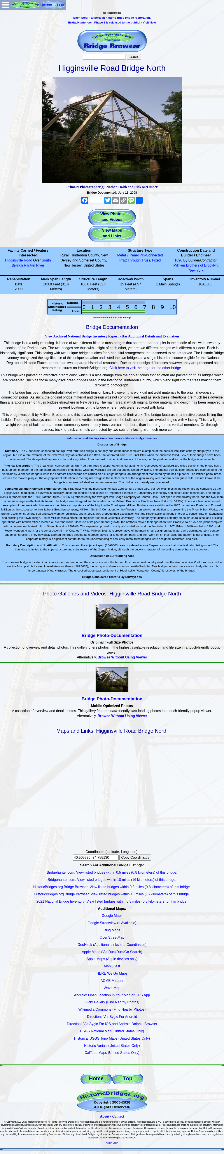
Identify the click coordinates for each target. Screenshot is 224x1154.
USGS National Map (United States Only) (112, 1031)
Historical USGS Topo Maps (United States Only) (112, 1038)
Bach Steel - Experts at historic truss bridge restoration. (112, 17)
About (104, 1116)
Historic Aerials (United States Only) (112, 1046)
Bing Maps (112, 930)
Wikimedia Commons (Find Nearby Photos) (112, 1009)
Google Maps (112, 916)
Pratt (123, 260)
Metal (121, 255)
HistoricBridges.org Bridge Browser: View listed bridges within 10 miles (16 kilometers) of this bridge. (112, 894)
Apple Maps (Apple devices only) (111, 959)
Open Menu (5, 5)
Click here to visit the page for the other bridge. (145, 368)
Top (127, 1078)
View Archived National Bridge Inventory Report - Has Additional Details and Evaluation (112, 336)
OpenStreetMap (112, 937)
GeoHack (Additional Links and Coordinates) (112, 945)
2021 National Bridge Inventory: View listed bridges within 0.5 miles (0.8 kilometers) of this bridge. (112, 901)
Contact (118, 1116)
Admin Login (112, 1143)
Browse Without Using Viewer (122, 657)
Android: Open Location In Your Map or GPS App (112, 995)
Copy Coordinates (135, 857)
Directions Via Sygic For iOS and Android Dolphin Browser (112, 1024)
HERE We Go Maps (112, 973)
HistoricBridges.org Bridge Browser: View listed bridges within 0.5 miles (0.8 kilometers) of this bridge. (112, 887)
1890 (178, 260)
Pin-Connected (151, 255)
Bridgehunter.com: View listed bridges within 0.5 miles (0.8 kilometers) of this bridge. (112, 872)
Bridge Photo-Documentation (112, 635)
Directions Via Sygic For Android (112, 1017)
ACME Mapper (112, 981)
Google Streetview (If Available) (112, 923)
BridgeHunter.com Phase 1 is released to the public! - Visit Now (112, 22)
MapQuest (112, 966)
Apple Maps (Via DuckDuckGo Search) (112, 952)
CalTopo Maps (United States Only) (112, 1053)
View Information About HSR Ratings (112, 317)
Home (96, 1078)
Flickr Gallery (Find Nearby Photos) (112, 1002)
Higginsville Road (18, 260)
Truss (146, 260)
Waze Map (112, 988)
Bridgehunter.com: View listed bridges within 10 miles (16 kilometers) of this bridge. (112, 880)
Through (134, 260)
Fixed (156, 260)
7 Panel (133, 255)
